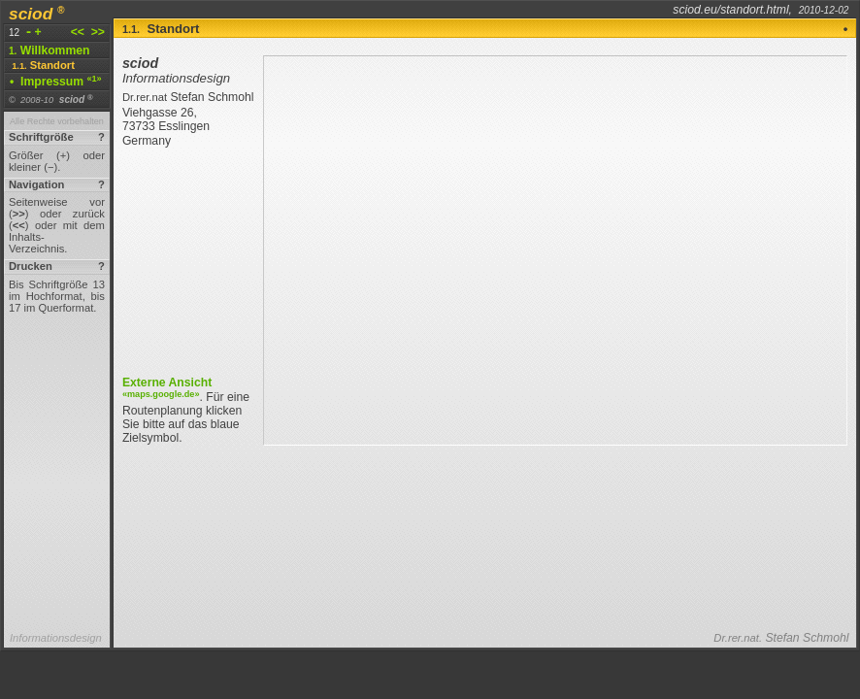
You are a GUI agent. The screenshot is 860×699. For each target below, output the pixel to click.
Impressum (56, 81)
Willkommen (49, 50)
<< (79, 32)
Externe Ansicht (167, 387)
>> (96, 32)
